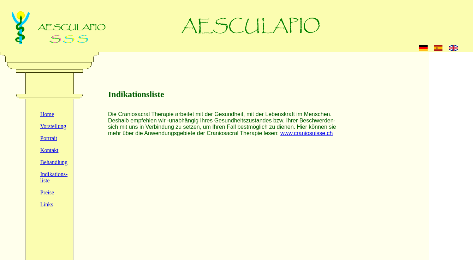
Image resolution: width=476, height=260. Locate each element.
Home (47, 114)
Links (46, 204)
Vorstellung (53, 126)
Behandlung (53, 162)
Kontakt (49, 150)
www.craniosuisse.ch (306, 133)
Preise (47, 192)
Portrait (48, 138)
